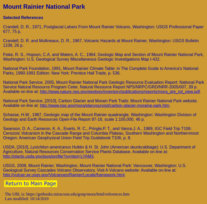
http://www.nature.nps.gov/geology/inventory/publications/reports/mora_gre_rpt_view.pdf (120, 91)
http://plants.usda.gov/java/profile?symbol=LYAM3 (48, 156)
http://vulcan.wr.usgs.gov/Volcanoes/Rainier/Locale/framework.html (64, 175)
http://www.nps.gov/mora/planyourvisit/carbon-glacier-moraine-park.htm (104, 105)
